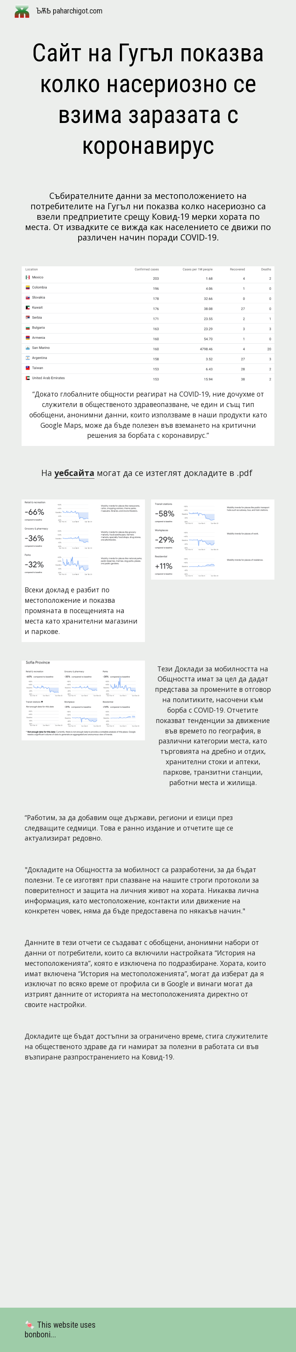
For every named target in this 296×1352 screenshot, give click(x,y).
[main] (148, 99)
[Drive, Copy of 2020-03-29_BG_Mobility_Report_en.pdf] (148, 1190)
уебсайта (74, 472)
